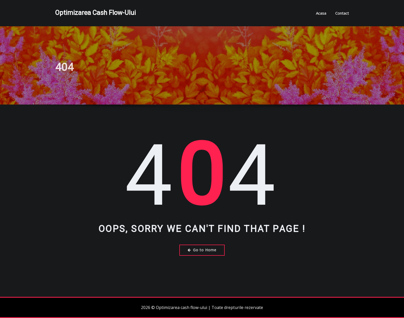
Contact (342, 13)
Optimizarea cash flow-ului (95, 12)
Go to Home (202, 249)
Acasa (321, 13)
